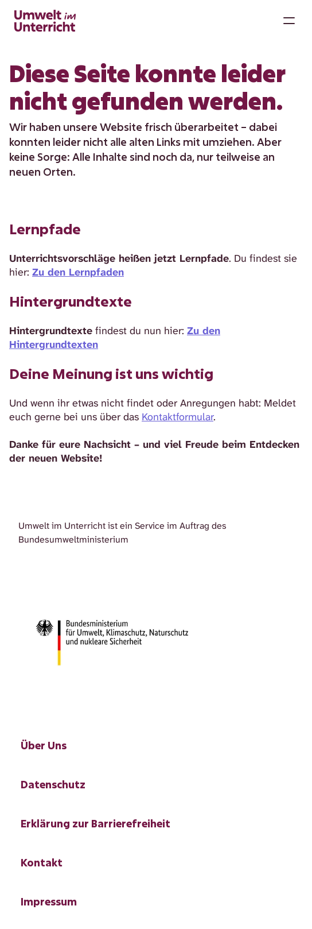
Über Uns (44, 745)
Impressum (49, 901)
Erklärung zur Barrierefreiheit (95, 823)
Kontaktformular (177, 417)
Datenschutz (53, 784)
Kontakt (42, 862)
